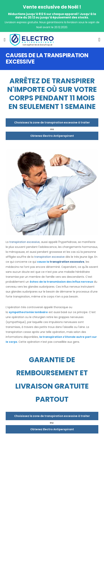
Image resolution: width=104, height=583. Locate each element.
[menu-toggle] (4, 39)
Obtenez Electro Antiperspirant (52, 136)
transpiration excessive (24, 242)
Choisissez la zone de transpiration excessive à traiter (52, 122)
